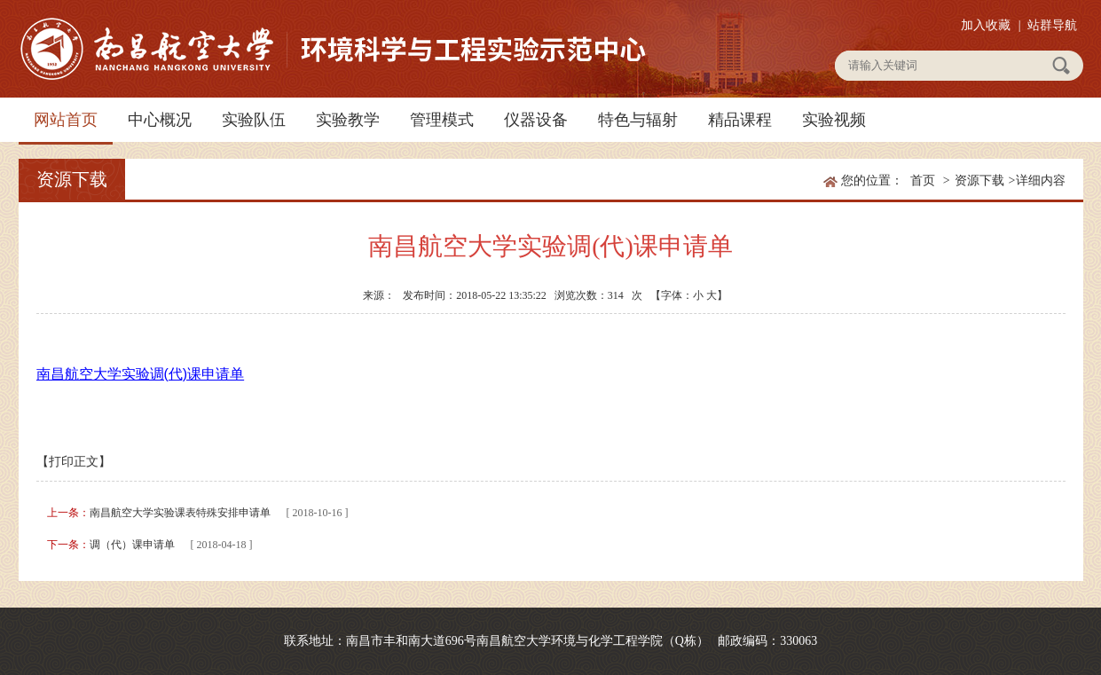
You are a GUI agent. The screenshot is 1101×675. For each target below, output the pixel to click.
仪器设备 (536, 120)
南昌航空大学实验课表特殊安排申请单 (180, 512)
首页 (922, 180)
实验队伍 (254, 120)
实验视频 (834, 120)
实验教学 (348, 120)
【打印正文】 (73, 461)
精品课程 (740, 120)
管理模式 (442, 120)
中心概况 (160, 120)
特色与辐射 (638, 120)
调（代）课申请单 (132, 544)
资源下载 (979, 180)
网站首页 (66, 120)
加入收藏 (986, 25)
